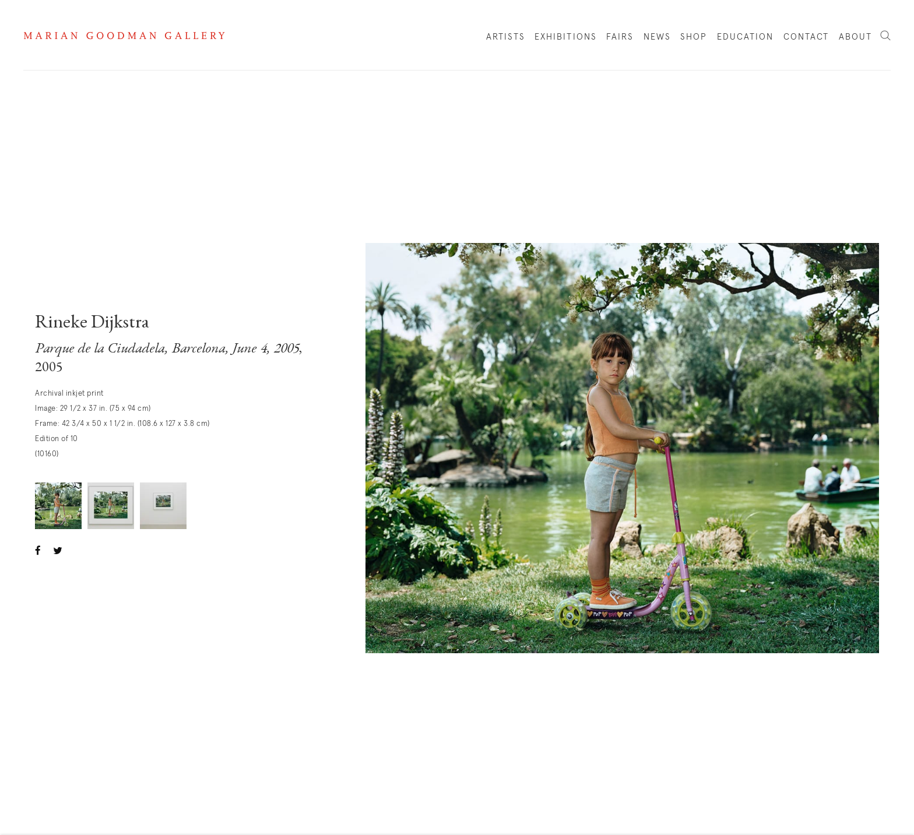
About (856, 37)
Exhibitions (566, 37)
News (657, 37)
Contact (806, 37)
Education (745, 37)
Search (885, 36)
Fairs (620, 37)
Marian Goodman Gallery (124, 35)
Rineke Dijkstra (92, 323)
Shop (693, 40)
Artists (505, 37)
